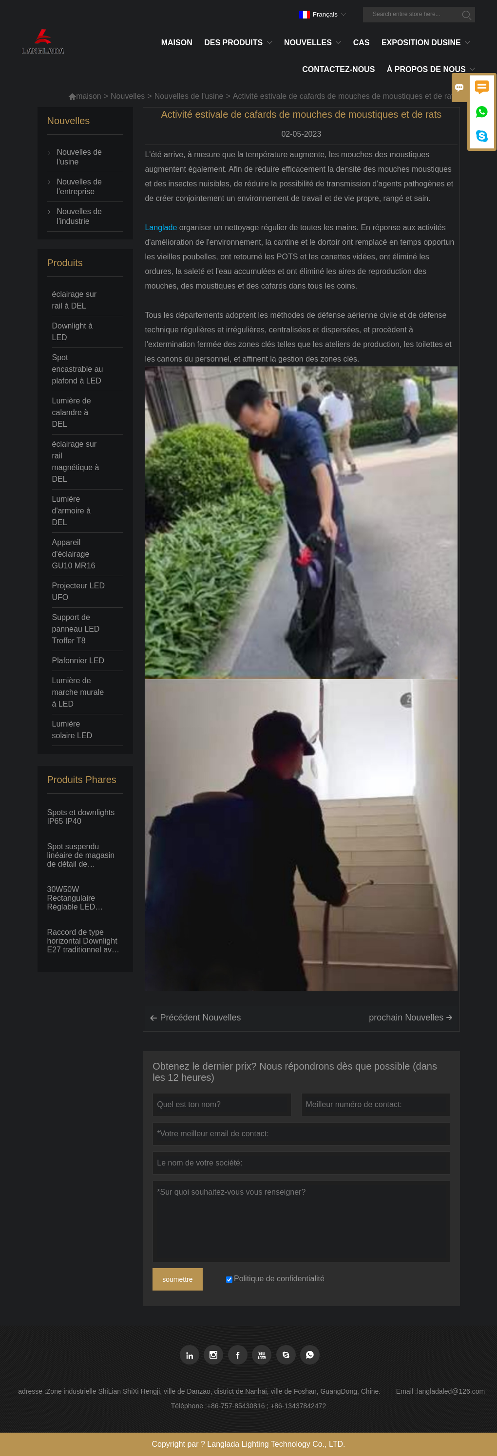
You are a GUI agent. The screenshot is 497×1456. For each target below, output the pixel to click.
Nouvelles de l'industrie (79, 216)
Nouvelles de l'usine (189, 96)
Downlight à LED (72, 332)
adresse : (32, 1391)
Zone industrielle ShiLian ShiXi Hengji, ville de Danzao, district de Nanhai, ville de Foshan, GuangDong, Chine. (213, 1391)
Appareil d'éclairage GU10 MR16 (74, 554)
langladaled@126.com (451, 1391)
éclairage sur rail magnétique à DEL (75, 461)
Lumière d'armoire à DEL (71, 511)
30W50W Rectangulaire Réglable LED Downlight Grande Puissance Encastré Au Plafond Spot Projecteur (81, 898)
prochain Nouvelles (411, 1017)
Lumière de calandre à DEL (71, 412)
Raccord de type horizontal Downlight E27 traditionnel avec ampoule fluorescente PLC (84, 941)
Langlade (161, 227)
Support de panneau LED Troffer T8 (76, 629)
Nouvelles (128, 96)
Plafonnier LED (78, 660)
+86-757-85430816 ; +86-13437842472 (266, 1406)
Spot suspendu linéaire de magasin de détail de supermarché (81, 855)
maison (84, 96)
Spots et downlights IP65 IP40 (81, 816)
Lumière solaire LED (72, 730)
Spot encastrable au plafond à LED (77, 369)
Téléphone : (189, 1406)
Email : (406, 1391)
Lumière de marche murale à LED (78, 692)
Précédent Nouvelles (195, 1018)
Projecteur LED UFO (78, 591)
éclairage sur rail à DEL (74, 300)
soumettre (177, 1279)
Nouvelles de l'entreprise (79, 187)
